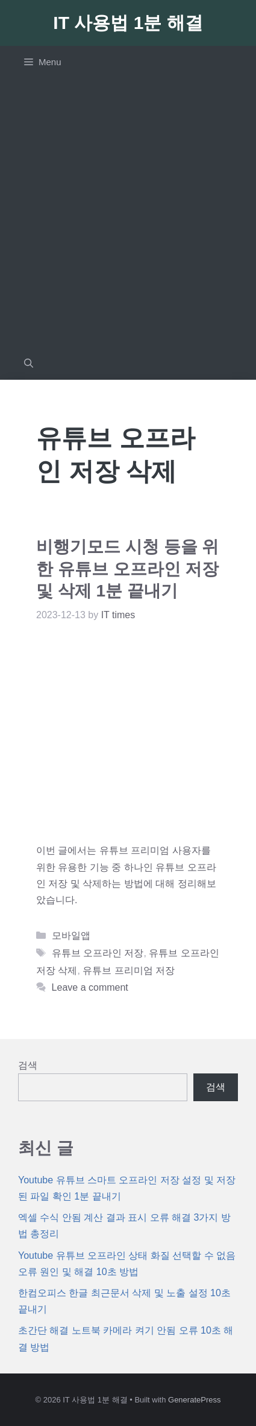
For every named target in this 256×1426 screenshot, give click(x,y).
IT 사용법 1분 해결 (127, 23)
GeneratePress (194, 1399)
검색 (27, 1065)
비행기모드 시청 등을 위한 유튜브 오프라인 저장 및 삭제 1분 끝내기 (127, 568)
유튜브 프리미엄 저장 (129, 970)
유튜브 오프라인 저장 (98, 953)
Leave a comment (90, 987)
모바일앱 (71, 935)
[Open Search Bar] (28, 363)
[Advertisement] (128, 213)
